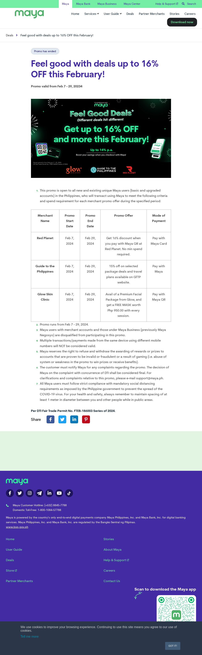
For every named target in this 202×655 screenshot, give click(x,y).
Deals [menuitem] (10, 560)
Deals (130, 14)
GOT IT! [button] (172, 646)
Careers (189, 14)
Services (91, 14)
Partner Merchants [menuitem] (19, 581)
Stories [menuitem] (109, 539)
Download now (182, 22)
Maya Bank (83, 4)
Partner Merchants (152, 14)
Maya (65, 4)
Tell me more (30, 636)
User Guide (112, 14)
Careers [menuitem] (109, 570)
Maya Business (107, 4)
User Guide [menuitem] (14, 549)
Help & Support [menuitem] (116, 560)
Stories (174, 14)
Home (75, 14)
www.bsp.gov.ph (17, 527)
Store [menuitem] (11, 570)
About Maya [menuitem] (113, 549)
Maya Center (132, 4)
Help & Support (166, 4)
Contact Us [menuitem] (112, 581)
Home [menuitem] (10, 539)
